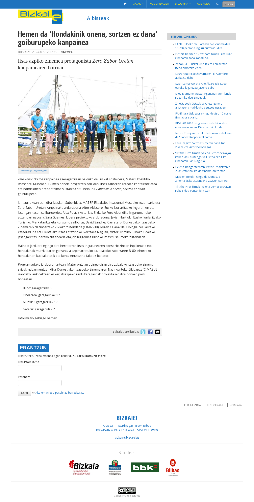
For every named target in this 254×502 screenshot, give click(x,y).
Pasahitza (24, 377)
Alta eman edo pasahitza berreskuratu (60, 392)
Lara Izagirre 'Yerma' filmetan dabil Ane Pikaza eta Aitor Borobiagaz (200, 145)
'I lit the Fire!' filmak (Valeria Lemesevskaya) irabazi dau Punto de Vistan (203, 188)
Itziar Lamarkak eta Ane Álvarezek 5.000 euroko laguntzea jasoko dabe (201, 85)
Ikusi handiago (26, 171)
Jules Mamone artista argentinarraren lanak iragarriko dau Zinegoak (203, 95)
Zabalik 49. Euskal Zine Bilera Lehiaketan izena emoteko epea (201, 66)
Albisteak (98, 18)
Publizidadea (192, 405)
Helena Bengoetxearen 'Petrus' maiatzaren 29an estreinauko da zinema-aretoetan (202, 169)
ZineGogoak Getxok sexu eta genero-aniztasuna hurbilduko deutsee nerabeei (200, 105)
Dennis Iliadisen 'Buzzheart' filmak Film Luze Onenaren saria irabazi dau (203, 56)
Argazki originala (40, 171)
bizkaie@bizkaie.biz (127, 437)
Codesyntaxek (122, 495)
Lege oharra (215, 405)
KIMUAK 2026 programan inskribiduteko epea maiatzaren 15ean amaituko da (201, 125)
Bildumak (183, 3)
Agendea (203, 3)
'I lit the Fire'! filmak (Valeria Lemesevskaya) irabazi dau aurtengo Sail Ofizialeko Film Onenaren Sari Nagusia (203, 157)
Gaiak (138, 3)
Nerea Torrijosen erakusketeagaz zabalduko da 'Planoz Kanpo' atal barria (203, 135)
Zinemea (67, 52)
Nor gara (236, 405)
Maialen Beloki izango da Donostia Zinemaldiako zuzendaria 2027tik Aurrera (201, 179)
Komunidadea (159, 3)
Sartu (229, 4)
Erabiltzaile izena (28, 362)
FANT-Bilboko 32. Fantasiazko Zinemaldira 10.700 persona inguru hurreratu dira (202, 46)
